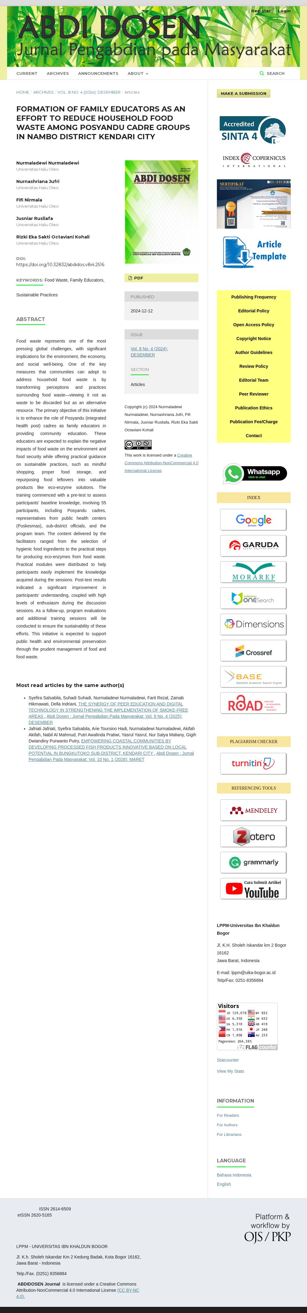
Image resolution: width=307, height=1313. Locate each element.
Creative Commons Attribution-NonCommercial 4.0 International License (161, 463)
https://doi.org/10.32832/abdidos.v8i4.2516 (60, 264)
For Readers (228, 1115)
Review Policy (253, 366)
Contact (254, 435)
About (136, 73)
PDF (138, 277)
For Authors (227, 1125)
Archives (58, 73)
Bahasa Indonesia (234, 1175)
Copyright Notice (254, 338)
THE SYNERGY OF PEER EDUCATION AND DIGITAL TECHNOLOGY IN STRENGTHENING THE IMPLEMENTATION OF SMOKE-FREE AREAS (108, 710)
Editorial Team (253, 380)
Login (284, 10)
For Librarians (229, 1134)
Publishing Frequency (253, 297)
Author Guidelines (253, 352)
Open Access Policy (253, 324)
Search (275, 73)
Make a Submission (243, 93)
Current (27, 73)
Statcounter (228, 1060)
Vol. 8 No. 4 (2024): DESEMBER (89, 92)
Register (261, 10)
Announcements (98, 73)
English (224, 1184)
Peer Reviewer (254, 394)
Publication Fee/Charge (254, 421)
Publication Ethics (253, 407)
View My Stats (230, 1071)
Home (22, 92)
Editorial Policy (253, 310)
